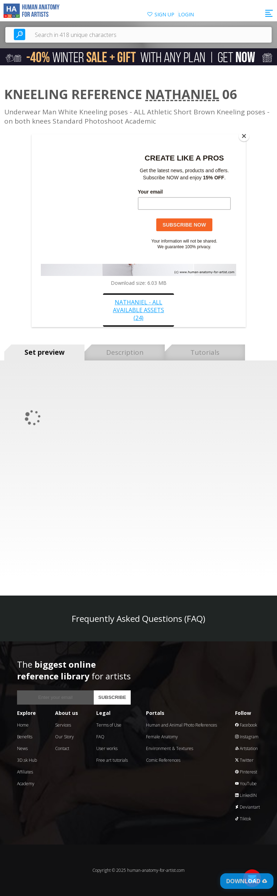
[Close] (244, 136)
